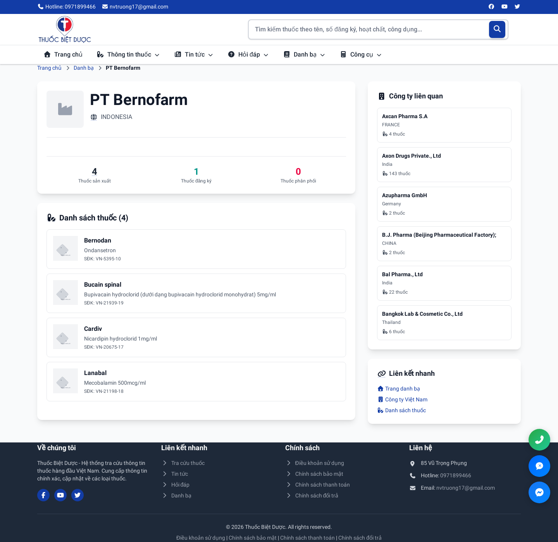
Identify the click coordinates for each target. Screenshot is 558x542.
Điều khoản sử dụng (314, 463)
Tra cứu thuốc (183, 463)
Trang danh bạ (398, 388)
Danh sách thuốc (401, 410)
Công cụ (360, 54)
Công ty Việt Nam (402, 399)
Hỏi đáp (248, 54)
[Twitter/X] (517, 7)
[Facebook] (491, 7)
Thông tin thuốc (128, 54)
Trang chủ (63, 54)
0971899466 (455, 475)
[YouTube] (504, 7)
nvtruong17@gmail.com (465, 488)
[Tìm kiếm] (497, 29)
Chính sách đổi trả (311, 495)
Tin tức (194, 54)
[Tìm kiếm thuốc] (378, 29)
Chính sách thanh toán (317, 485)
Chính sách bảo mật (314, 474)
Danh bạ (304, 54)
